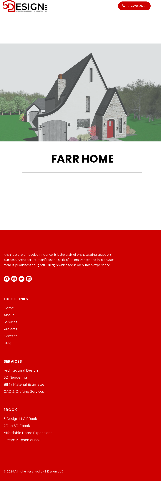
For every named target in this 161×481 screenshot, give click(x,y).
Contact (10, 336)
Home (9, 308)
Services (10, 322)
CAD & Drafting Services (24, 392)
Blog (7, 343)
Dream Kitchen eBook (22, 440)
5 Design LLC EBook (20, 419)
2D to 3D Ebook (17, 426)
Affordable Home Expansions (28, 433)
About (9, 315)
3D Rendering (15, 377)
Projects (10, 329)
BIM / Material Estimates (24, 385)
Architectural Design (21, 370)
